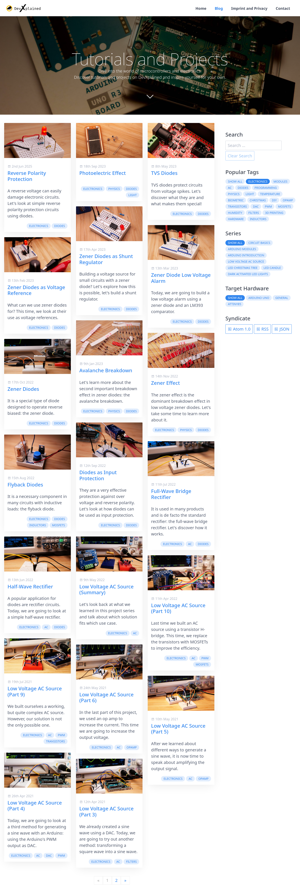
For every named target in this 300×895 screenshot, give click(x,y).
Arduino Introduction (246, 256)
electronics (38, 226)
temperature (270, 194)
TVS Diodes (164, 173)
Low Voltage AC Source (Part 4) (35, 805)
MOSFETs (58, 526)
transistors (55, 742)
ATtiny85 (234, 304)
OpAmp (132, 748)
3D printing (274, 213)
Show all (235, 182)
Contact (282, 8)
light (132, 195)
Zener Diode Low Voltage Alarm (181, 278)
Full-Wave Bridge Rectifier (171, 494)
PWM (61, 735)
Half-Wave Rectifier (30, 586)
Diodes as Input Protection (98, 475)
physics (114, 189)
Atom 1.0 (239, 329)
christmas (258, 200)
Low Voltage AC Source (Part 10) (178, 608)
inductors (37, 526)
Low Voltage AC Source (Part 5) (178, 728)
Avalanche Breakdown (105, 370)
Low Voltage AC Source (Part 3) (106, 811)
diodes (59, 226)
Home (199, 8)
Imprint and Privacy (248, 8)
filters (131, 862)
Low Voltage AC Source (246, 262)
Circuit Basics (259, 243)
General (281, 298)
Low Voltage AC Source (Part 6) (106, 697)
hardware (236, 219)
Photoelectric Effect (102, 173)
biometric (236, 200)
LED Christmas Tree (243, 268)
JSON (281, 329)
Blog (218, 8)
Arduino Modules (242, 249)
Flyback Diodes (25, 484)
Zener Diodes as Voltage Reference (36, 290)
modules (281, 182)
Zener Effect (165, 383)
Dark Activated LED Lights (248, 274)
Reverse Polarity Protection (27, 176)
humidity (235, 213)
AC (46, 627)
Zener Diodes (23, 389)
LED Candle (272, 268)
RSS (262, 329)
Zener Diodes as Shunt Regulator (106, 259)
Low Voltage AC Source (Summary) (106, 589)
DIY (274, 200)
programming (266, 188)
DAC (49, 856)
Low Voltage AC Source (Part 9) (35, 691)
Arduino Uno (258, 298)
